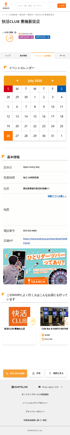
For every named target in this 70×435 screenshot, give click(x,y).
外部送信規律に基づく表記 (35, 420)
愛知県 (22, 14)
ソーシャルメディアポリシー (35, 402)
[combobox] (37, 6)
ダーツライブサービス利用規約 (35, 394)
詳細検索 (14, 14)
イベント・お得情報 (43, 56)
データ (62, 55)
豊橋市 (30, 14)
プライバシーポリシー (35, 411)
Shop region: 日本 (50, 387)
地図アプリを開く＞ (57, 196)
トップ (5, 14)
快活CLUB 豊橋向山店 (14, 328)
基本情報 (23, 55)
